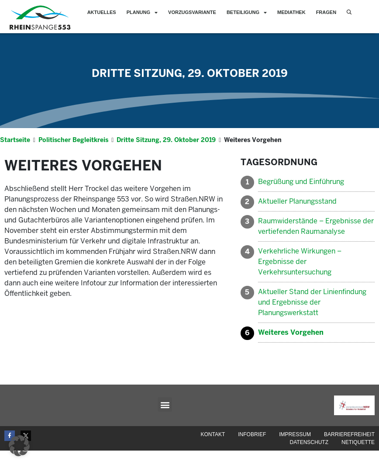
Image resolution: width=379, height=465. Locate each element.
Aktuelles (101, 12)
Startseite (15, 154)
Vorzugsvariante (192, 12)
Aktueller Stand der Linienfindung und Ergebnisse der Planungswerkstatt (312, 317)
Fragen (326, 12)
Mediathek (291, 12)
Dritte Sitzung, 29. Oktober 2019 (190, 87)
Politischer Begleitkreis (73, 154)
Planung (142, 12)
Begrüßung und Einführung (301, 196)
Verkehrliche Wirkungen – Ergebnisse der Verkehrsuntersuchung (299, 276)
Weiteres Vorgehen (291, 346)
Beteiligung (247, 12)
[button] (165, 419)
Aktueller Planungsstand (297, 215)
